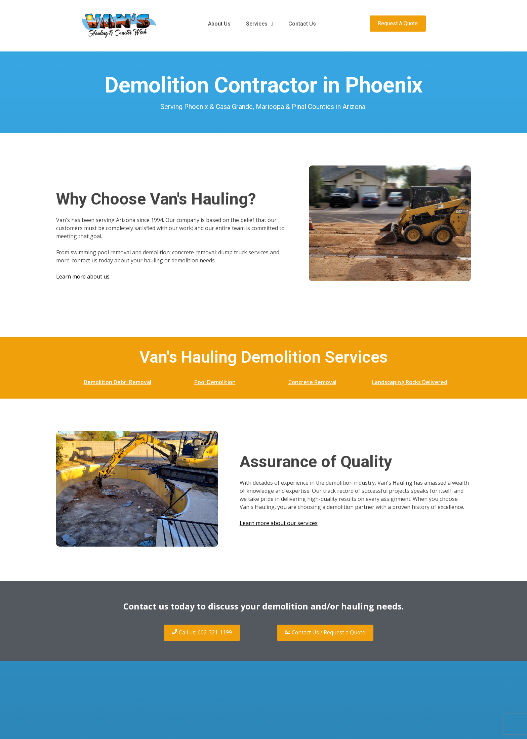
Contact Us (302, 24)
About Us (219, 24)
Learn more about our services (279, 523)
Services (259, 24)
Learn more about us (83, 276)
